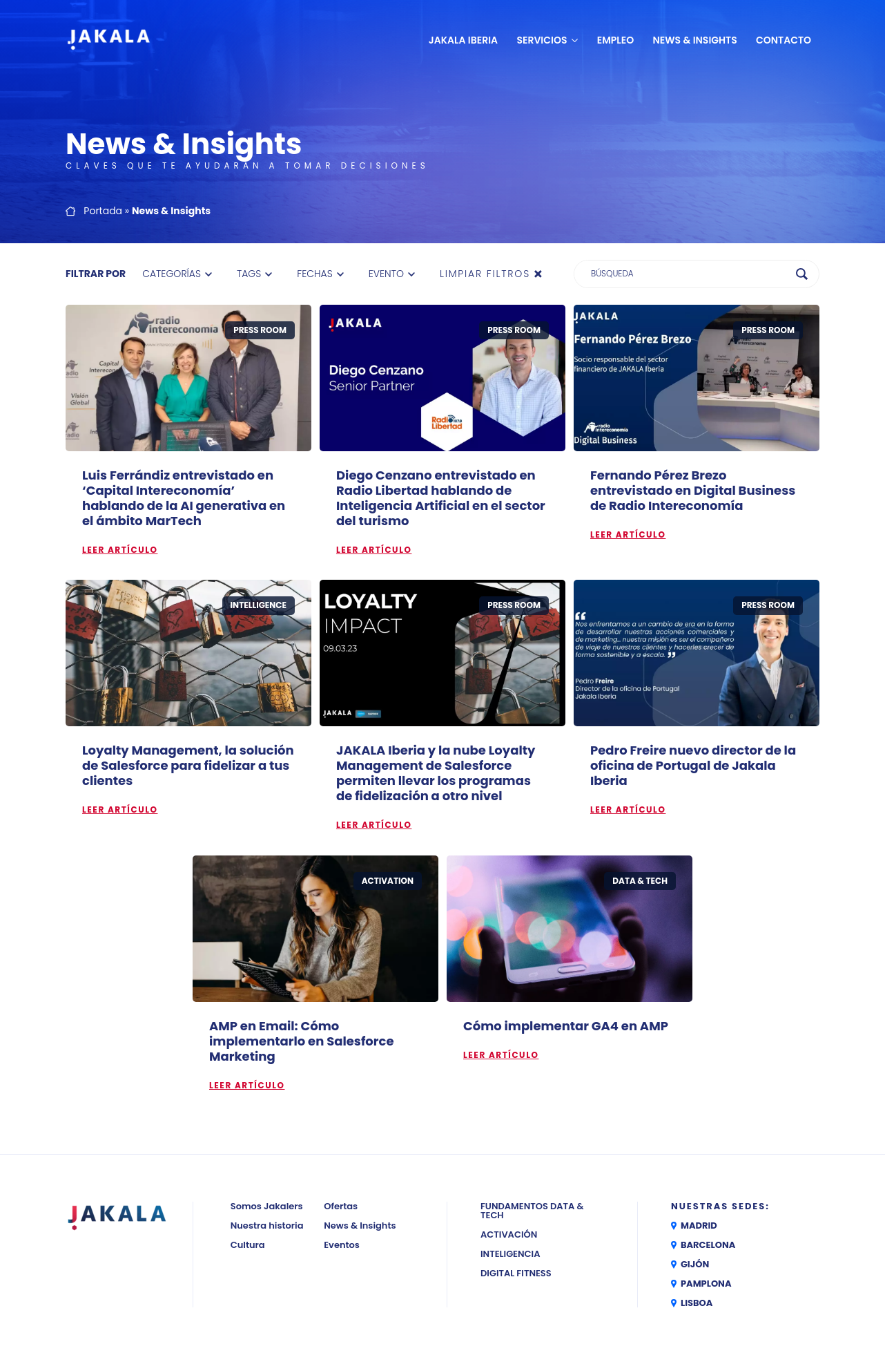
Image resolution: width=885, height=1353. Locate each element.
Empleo (615, 40)
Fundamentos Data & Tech (532, 1211)
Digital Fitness (516, 1273)
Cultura (248, 1244)
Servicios (541, 40)
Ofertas (341, 1206)
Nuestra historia (267, 1225)
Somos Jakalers (267, 1206)
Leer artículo (119, 550)
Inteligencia (510, 1253)
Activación (508, 1234)
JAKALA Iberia (463, 40)
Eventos (342, 1244)
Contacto (783, 40)
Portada (103, 211)
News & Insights (695, 40)
